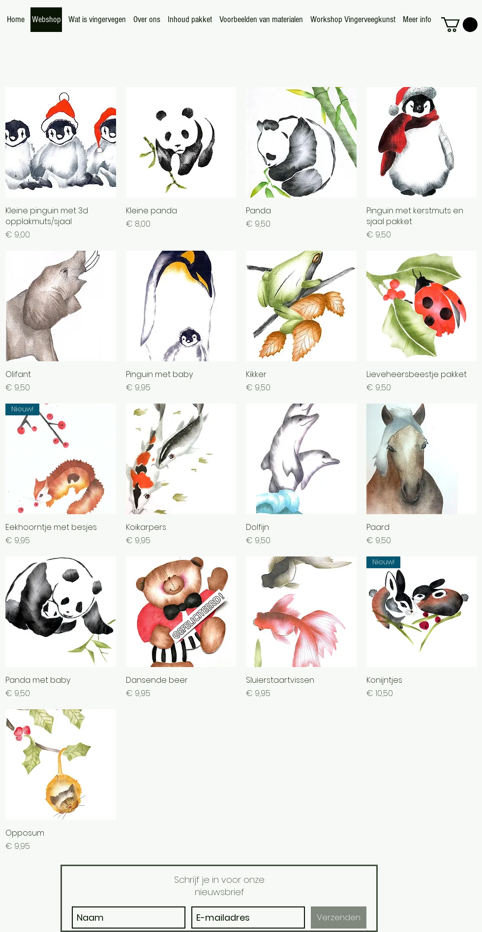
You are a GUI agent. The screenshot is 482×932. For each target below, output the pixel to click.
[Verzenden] (338, 917)
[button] (459, 24)
